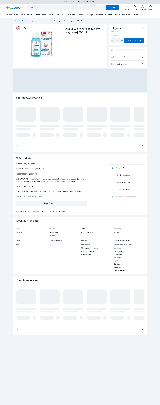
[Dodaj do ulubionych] (142, 28)
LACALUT (19, 232)
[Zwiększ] (122, 40)
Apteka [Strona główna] (15, 21)
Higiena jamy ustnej (37, 21)
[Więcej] (142, 57)
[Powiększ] (25, 28)
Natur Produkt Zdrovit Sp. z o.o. (32, 211)
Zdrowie (24, 21)
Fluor (50, 245)
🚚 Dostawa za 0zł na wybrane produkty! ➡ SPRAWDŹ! (80, 1)
